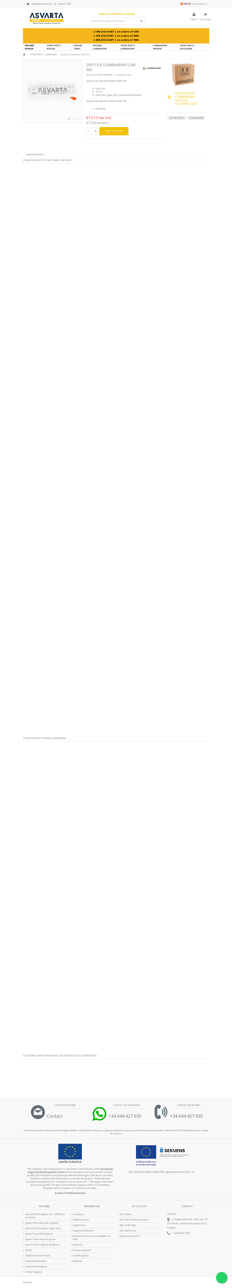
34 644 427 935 (182, 1233)
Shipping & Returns (83, 1230)
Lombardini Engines (36, 1266)
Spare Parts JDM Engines (39, 1233)
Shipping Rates (35, 154)
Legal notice (79, 1225)
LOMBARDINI (197, 118)
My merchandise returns (134, 1219)
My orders (126, 1214)
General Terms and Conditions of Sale (91, 1237)
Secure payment (81, 1250)
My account (139, 1206)
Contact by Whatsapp (126, 1105)
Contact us (78, 1214)
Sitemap (77, 1261)
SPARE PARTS (177, 118)
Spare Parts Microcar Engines (42, 1222)
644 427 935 (62, 3)
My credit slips (128, 1225)
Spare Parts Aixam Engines (40, 1239)
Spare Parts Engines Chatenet (42, 1244)
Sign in (194, 18)
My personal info (129, 1236)
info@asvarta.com (39, 3)
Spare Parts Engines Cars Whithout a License (45, 1216)
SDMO (28, 1250)
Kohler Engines (33, 1272)
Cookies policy (80, 1255)
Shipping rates (80, 1219)
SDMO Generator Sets (37, 1255)
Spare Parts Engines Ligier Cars (43, 1228)
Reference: (91, 74)
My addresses (128, 1230)
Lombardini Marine (35, 1261)
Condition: (121, 74)
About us (77, 1244)
